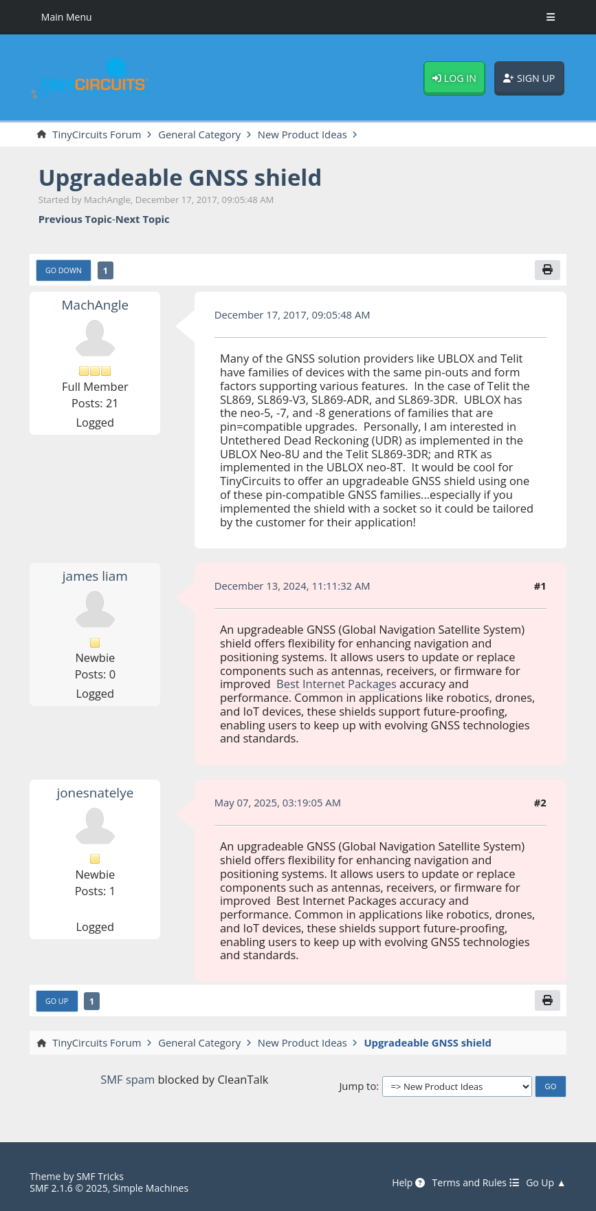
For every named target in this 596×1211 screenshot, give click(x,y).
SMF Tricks (100, 1176)
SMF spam (127, 1079)
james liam (95, 576)
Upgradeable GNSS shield (180, 177)
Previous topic (75, 219)
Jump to (357, 1086)
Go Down (63, 270)
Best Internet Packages (336, 684)
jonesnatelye (94, 793)
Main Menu (66, 16)
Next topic (142, 219)
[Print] (547, 270)
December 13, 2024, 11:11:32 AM (292, 585)
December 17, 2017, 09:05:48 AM (292, 314)
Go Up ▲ (546, 1183)
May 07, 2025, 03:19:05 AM (277, 802)
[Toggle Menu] (551, 17)
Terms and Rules (475, 1183)
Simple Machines (150, 1187)
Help (408, 1183)
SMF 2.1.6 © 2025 (68, 1187)
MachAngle (95, 305)
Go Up (56, 1001)
